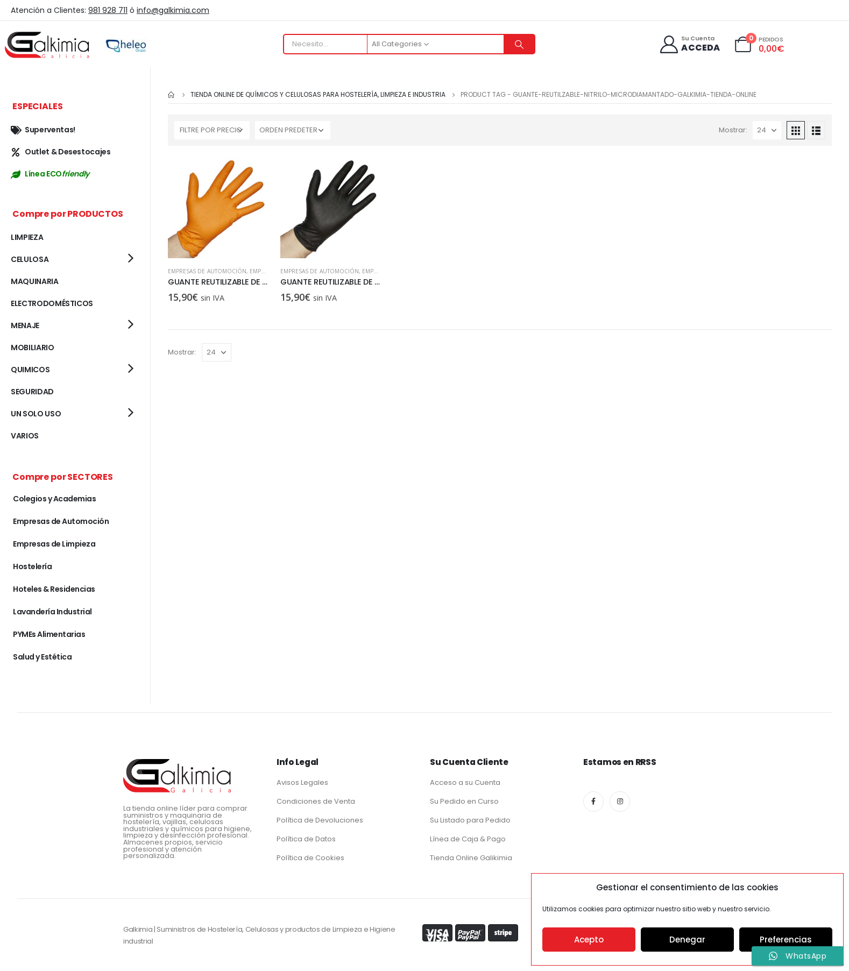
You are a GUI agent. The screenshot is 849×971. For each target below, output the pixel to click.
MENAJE (25, 325)
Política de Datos (306, 839)
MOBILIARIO (32, 347)
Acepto (589, 939)
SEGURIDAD (32, 391)
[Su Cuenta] (689, 44)
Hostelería (32, 566)
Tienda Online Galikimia (471, 858)
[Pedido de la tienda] (292, 130)
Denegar (687, 939)
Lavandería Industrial (52, 611)
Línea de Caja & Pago (468, 839)
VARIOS (25, 435)
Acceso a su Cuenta (465, 782)
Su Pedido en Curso (464, 801)
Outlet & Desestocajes (61, 151)
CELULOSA (29, 259)
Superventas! (43, 129)
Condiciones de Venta (316, 801)
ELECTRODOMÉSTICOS (52, 303)
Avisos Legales (302, 782)
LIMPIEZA (27, 237)
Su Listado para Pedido (470, 820)
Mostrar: (733, 130)
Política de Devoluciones (320, 820)
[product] (219, 207)
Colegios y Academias (54, 498)
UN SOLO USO (36, 413)
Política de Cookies (310, 858)
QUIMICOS (30, 369)
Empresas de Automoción (207, 271)
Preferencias (786, 939)
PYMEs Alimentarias (49, 634)
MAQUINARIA (35, 281)
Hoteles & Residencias (54, 589)
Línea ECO (50, 173)
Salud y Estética (42, 656)
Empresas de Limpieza (54, 543)
